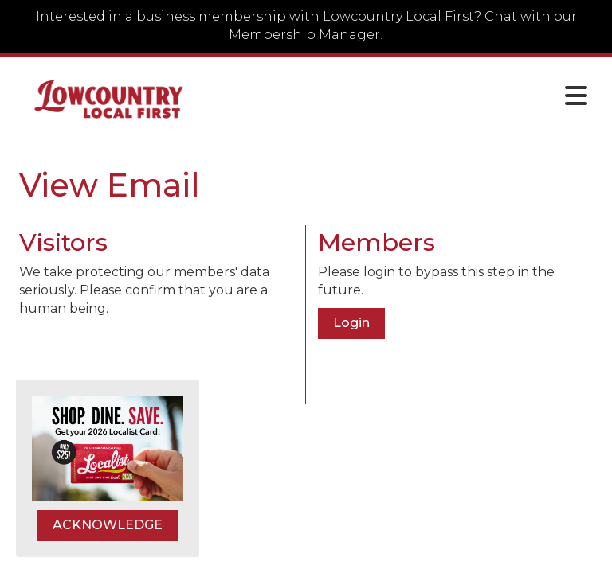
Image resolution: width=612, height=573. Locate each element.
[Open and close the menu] (401, 96)
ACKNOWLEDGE (108, 524)
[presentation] (140, 357)
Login (351, 322)
